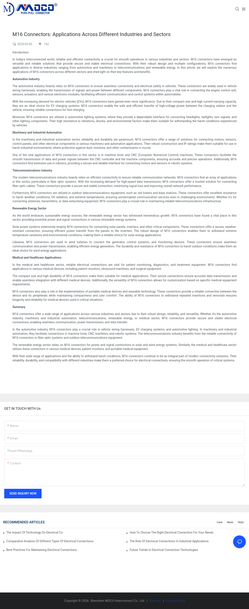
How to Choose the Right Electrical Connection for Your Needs (171, 532)
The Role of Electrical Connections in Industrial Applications (169, 541)
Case (219, 522)
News (230, 522)
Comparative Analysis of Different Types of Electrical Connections (50, 541)
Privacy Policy (175, 601)
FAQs (241, 522)
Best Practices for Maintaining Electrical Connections (41, 550)
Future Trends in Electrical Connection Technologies (164, 550)
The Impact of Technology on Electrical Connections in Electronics (34, 532)
